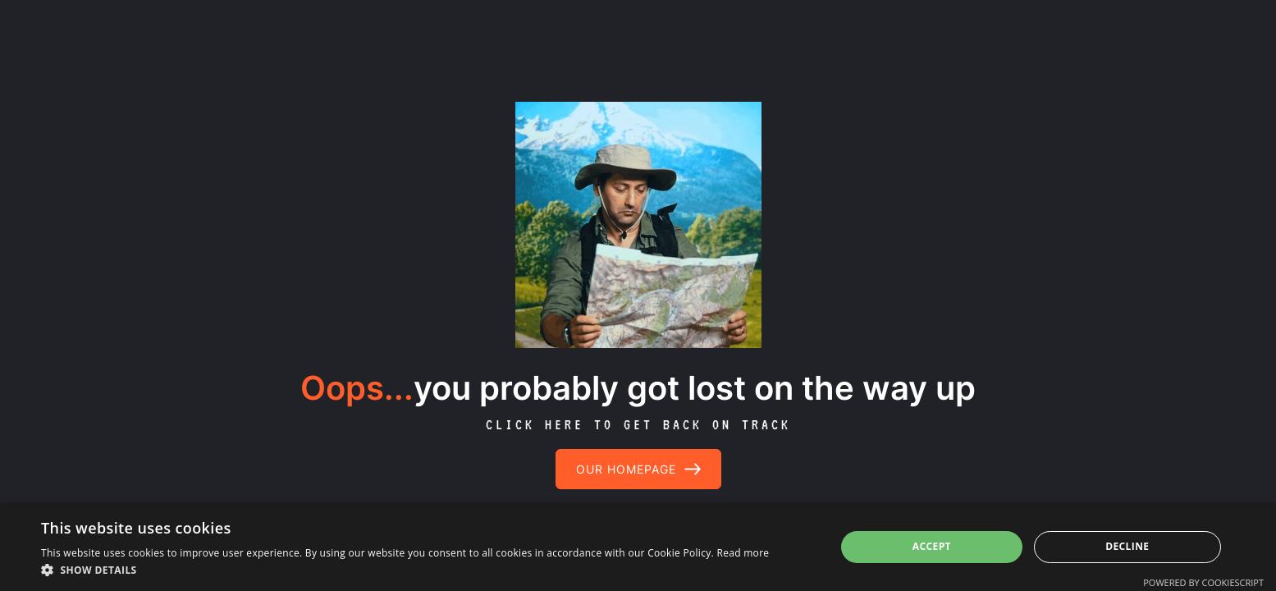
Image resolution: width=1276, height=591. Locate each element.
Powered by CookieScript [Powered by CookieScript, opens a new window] (1203, 582)
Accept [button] (931, 546)
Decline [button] (1127, 546)
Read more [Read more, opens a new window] (742, 553)
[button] (405, 570)
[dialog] (638, 547)
